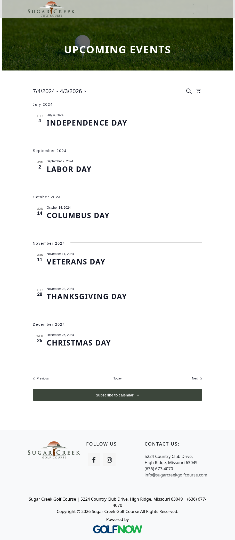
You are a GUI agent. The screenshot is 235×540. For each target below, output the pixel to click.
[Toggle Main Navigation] (200, 9)
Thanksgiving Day (87, 296)
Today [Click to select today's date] (117, 378)
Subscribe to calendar (114, 395)
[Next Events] (197, 378)
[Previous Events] (41, 378)
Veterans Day (76, 262)
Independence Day (87, 123)
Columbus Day (78, 215)
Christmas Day (79, 343)
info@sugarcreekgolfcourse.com (175, 475)
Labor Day (69, 169)
